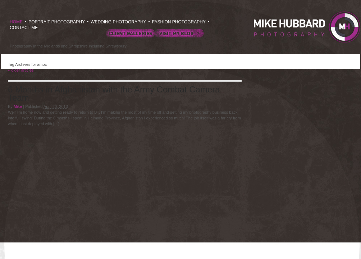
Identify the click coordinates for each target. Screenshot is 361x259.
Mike (18, 106)
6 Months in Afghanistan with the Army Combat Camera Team (114, 94)
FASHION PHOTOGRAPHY (179, 21)
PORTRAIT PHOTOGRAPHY (56, 21)
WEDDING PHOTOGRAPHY (118, 21)
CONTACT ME (24, 27)
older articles (21, 70)
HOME (16, 21)
